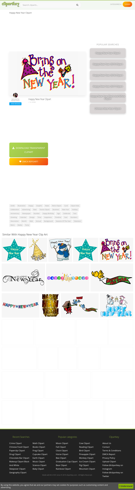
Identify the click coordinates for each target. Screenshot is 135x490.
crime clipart (15, 443)
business (56, 209)
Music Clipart (39, 461)
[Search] (77, 5)
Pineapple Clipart (87, 454)
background (48, 221)
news (47, 206)
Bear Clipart (61, 465)
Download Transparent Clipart (28, 150)
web (31, 221)
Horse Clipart (62, 454)
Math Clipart (38, 443)
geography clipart (17, 472)
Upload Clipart (109, 461)
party (27, 225)
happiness (48, 217)
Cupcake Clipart (40, 454)
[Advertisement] (47, 33)
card (66, 206)
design (32, 217)
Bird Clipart (84, 450)
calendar (23, 217)
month (24, 221)
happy (31, 206)
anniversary (15, 213)
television (77, 221)
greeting (14, 217)
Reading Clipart (86, 447)
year (65, 217)
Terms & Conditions (111, 450)
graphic (39, 206)
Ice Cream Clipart (87, 461)
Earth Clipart (38, 458)
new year (65, 209)
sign (58, 213)
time (39, 217)
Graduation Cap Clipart (67, 461)
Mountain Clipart (87, 468)
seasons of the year (63, 221)
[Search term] (50, 5)
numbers (73, 217)
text (74, 213)
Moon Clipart (62, 443)
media (20, 225)
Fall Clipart (61, 447)
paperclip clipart (17, 450)
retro (13, 225)
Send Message (15, 104)
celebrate (66, 213)
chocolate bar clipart (19, 458)
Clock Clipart (62, 450)
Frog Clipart (38, 450)
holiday (75, 209)
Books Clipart (39, 447)
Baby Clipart (38, 468)
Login (127, 4)
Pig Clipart (84, 465)
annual (38, 221)
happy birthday (48, 213)
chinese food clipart (19, 447)
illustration (21, 206)
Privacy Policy (108, 458)
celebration (15, 209)
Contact (106, 447)
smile (13, 206)
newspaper (26, 213)
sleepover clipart (17, 468)
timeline (58, 217)
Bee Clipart (61, 458)
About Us (106, 443)
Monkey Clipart (86, 458)
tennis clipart (44, 209)
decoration (15, 221)
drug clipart (15, 454)
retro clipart (56, 206)
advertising (26, 209)
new (34, 209)
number (37, 213)
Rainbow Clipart (63, 468)
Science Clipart (39, 465)
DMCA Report (108, 454)
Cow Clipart (84, 443)
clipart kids (75, 206)
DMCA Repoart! (28, 161)
